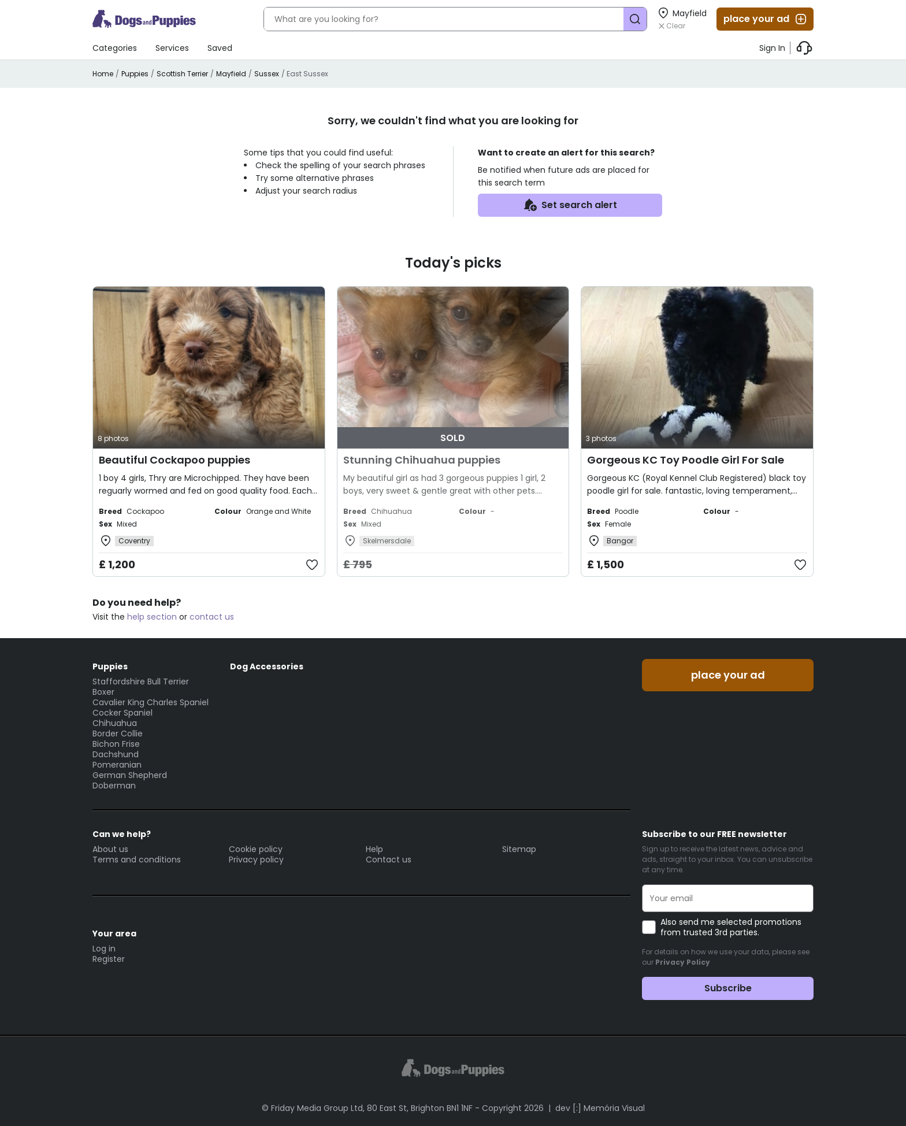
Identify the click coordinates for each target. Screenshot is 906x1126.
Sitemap (519, 849)
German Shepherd (129, 775)
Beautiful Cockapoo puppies (174, 460)
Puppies (134, 74)
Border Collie (117, 733)
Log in (104, 948)
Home (102, 74)
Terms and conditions (136, 859)
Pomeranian (117, 765)
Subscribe (728, 988)
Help (374, 849)
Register (108, 959)
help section (152, 617)
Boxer (103, 692)
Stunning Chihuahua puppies (421, 460)
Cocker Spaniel (122, 713)
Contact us (388, 859)
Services (172, 48)
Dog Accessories (266, 666)
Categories (114, 48)
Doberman (114, 785)
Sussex (266, 74)
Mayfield (231, 74)
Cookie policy (256, 849)
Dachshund (115, 754)
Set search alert (570, 205)
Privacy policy (256, 859)
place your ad (765, 19)
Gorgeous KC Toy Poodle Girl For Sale (685, 460)
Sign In (772, 48)
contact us (212, 617)
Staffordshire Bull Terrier (140, 681)
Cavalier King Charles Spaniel (150, 702)
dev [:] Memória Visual (600, 1108)
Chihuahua (114, 723)
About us (110, 849)
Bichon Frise (116, 744)
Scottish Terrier (182, 74)
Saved (219, 48)
